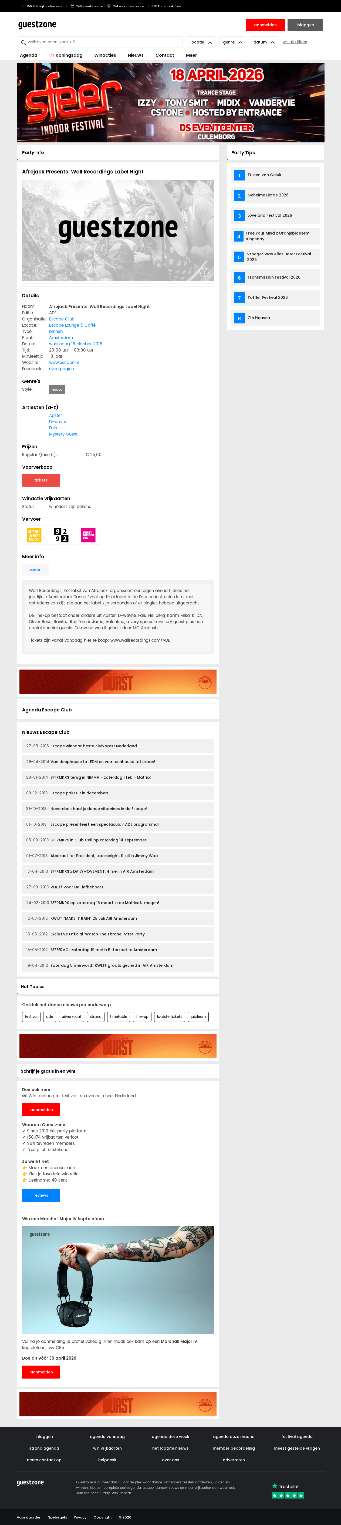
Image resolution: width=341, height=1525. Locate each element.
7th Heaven (259, 317)
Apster (55, 415)
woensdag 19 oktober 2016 (75, 344)
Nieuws (136, 55)
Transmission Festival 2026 (274, 277)
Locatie (201, 42)
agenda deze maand (234, 1436)
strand (96, 1017)
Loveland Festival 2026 (270, 215)
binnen (56, 331)
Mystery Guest (63, 434)
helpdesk (107, 1460)
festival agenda (297, 1436)
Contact (165, 55)
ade (49, 1017)
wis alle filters (295, 42)
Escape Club (62, 319)
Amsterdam (61, 338)
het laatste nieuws (170, 1448)
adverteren (234, 1460)
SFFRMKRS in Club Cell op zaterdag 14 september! (86, 840)
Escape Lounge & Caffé (72, 325)
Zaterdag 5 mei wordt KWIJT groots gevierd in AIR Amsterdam (99, 965)
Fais (53, 428)
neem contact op (44, 1460)
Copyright (102, 1517)
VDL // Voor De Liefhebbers (64, 887)
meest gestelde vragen (297, 1448)
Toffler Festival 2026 (268, 297)
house (57, 389)
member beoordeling (234, 1448)
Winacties (105, 55)
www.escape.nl (64, 362)
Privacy (80, 1517)
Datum (264, 42)
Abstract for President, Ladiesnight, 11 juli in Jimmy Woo (92, 856)
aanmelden (41, 1109)
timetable (118, 1017)
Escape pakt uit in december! (67, 793)
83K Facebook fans (164, 6)
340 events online (87, 6)
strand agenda (44, 1448)
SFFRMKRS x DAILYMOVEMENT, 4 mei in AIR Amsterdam (90, 871)
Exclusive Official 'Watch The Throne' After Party (85, 934)
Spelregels (57, 1517)
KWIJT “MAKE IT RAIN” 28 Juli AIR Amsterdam (81, 918)
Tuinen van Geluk (264, 175)
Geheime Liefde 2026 (268, 195)
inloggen (44, 1436)
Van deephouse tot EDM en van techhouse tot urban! (90, 762)
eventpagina (61, 369)
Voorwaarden (29, 1517)
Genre (232, 42)
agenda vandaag (107, 1436)
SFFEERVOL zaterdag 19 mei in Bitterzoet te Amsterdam (91, 950)
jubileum (198, 1017)
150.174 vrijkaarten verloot (44, 6)
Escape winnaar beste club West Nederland (81, 746)
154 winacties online (125, 6)
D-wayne (58, 422)
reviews (40, 1195)
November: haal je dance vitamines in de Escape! (86, 809)
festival (31, 1017)
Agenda (28, 55)
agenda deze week (170, 1436)
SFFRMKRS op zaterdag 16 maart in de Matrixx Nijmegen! (92, 903)
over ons (170, 1460)
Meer (191, 55)
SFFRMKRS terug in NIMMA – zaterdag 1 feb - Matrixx (88, 777)
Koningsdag (65, 55)
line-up (142, 1017)
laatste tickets (169, 1017)
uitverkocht (71, 1017)
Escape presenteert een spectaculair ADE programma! (92, 824)
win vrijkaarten (107, 1448)
